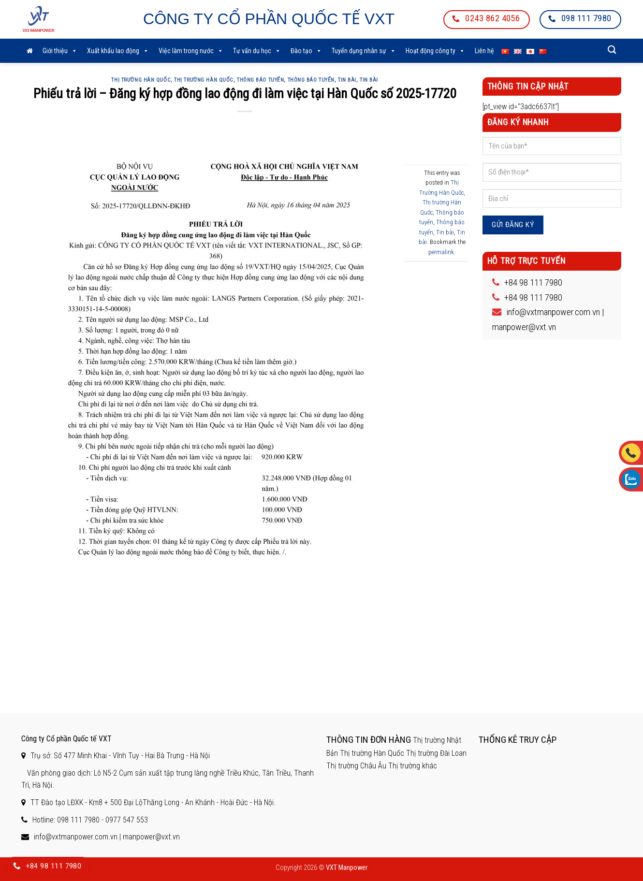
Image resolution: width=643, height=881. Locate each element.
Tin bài (347, 80)
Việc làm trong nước (191, 51)
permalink (441, 252)
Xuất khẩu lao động (118, 51)
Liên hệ (484, 51)
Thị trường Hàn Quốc (204, 80)
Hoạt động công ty (435, 51)
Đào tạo (306, 51)
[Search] (611, 50)
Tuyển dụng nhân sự (364, 51)
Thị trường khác (412, 765)
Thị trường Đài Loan (436, 753)
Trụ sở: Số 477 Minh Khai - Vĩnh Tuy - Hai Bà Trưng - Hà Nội (120, 755)
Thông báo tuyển (260, 80)
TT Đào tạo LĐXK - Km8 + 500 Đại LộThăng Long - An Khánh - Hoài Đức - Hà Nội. (153, 802)
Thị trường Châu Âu (356, 765)
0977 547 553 (126, 819)
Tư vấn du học (257, 51)
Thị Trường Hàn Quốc (141, 80)
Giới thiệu (60, 51)
